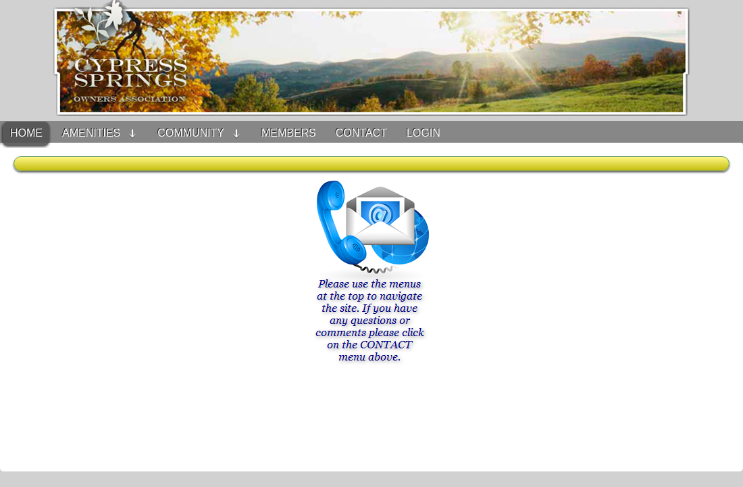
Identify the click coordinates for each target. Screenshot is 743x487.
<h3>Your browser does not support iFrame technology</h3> (371, 314)
